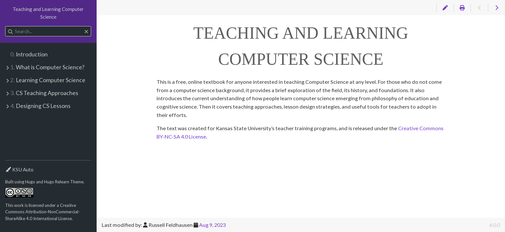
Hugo (30, 181)
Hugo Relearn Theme (63, 181)
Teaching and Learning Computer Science (48, 13)
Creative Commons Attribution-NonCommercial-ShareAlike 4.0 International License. (42, 212)
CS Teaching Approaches (44, 93)
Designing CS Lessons (40, 105)
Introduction (29, 54)
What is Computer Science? (47, 67)
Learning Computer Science (47, 80)
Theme (12, 165)
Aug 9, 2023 (212, 225)
